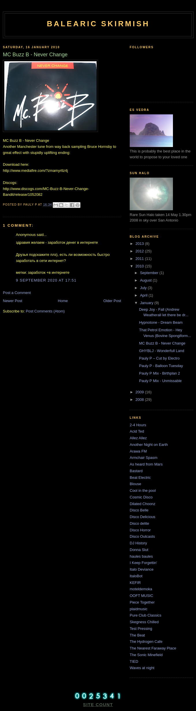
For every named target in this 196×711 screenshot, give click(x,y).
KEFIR (135, 582)
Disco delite (139, 523)
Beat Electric (140, 477)
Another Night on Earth (149, 444)
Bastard (136, 471)
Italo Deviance (141, 569)
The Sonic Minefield (146, 655)
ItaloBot (136, 576)
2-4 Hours (138, 425)
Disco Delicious (142, 517)
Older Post (112, 301)
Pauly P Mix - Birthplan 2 (159, 373)
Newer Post (12, 301)
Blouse (135, 484)
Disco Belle (139, 510)
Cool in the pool (143, 490)
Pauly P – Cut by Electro (159, 358)
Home (63, 301)
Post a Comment (17, 293)
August (146, 280)
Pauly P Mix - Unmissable (160, 381)
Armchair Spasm (143, 457)
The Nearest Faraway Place (153, 648)
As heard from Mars (146, 464)
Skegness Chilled (144, 622)
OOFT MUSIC (141, 595)
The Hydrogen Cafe (146, 641)
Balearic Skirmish (98, 23)
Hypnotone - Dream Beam (160, 322)
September (149, 273)
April (144, 295)
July (144, 288)
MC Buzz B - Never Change (162, 343)
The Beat (137, 635)
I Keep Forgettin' (143, 563)
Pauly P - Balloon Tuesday (161, 366)
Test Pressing (141, 628)
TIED (134, 661)
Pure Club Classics (145, 615)
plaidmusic (138, 609)
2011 (140, 258)
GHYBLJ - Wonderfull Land (161, 351)
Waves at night (142, 668)
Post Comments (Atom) (45, 311)
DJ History (138, 543)
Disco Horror (140, 530)
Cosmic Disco (141, 497)
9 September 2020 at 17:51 (46, 280)
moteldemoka (141, 589)
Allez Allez (138, 438)
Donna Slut (139, 550)
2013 (140, 243)
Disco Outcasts (142, 536)
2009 (140, 392)
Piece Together (142, 602)
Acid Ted (137, 431)
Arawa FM (138, 451)
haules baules (141, 556)
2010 (140, 266)
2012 (140, 251)
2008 (140, 399)
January (147, 303)
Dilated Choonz (142, 504)
